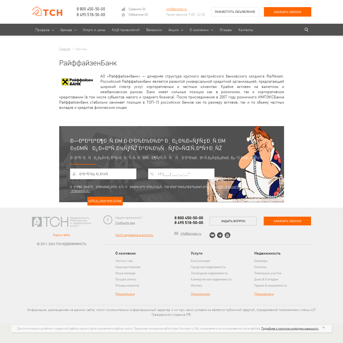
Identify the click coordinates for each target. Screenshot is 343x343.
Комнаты (260, 267)
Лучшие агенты (125, 279)
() (137, 9)
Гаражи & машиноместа (270, 285)
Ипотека (196, 285)
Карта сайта (61, 235)
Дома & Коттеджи (266, 279)
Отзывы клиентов (127, 285)
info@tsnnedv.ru (176, 9)
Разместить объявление (235, 12)
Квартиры (261, 261)
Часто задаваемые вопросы (134, 235)
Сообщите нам (125, 223)
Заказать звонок (287, 12)
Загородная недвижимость (209, 273)
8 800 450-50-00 (91, 8)
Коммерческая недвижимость (211, 279)
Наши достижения (127, 267)
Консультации (200, 261)
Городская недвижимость (208, 267)
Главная (64, 49)
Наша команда (125, 273)
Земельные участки (267, 273)
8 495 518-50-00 (91, 14)
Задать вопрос (233, 221)
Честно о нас (124, 261)
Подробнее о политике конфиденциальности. (290, 328)
